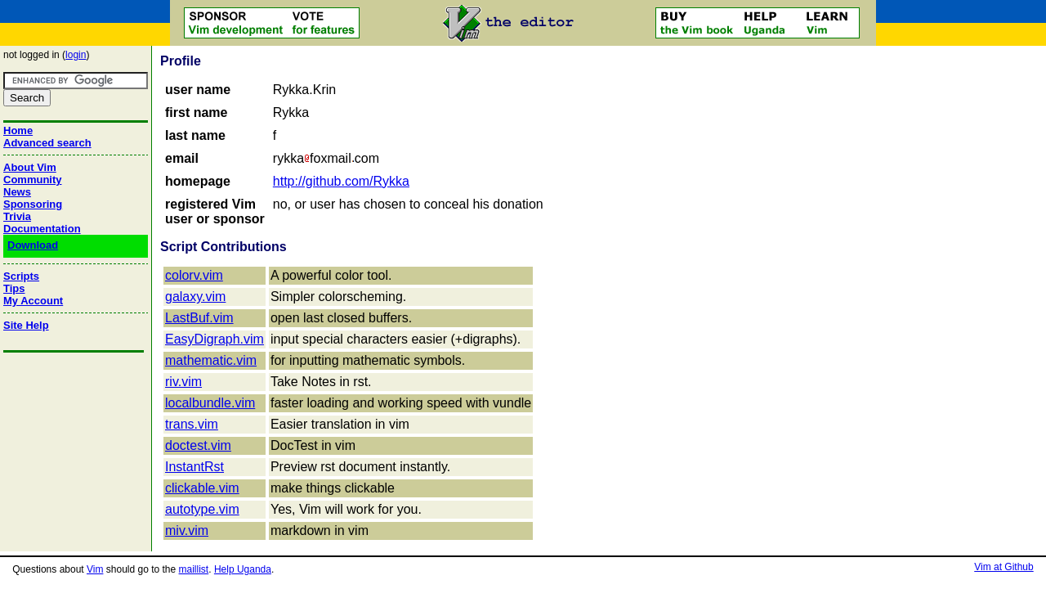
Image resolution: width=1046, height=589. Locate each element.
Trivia (17, 216)
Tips (14, 288)
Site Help (26, 325)
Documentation (42, 229)
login (75, 55)
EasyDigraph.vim (214, 339)
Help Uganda (242, 569)
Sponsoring (32, 204)
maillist (194, 569)
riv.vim (183, 382)
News (17, 192)
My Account (33, 300)
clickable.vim (202, 488)
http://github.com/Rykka (341, 181)
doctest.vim (198, 445)
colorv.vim (194, 275)
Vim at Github (1003, 567)
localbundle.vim (210, 403)
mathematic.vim (211, 360)
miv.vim (186, 530)
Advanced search (47, 143)
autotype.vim (202, 509)
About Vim (29, 167)
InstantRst (194, 467)
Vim (95, 569)
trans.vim (191, 424)
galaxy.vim (195, 296)
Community (32, 179)
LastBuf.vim (199, 318)
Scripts (21, 276)
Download (32, 245)
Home (18, 130)
